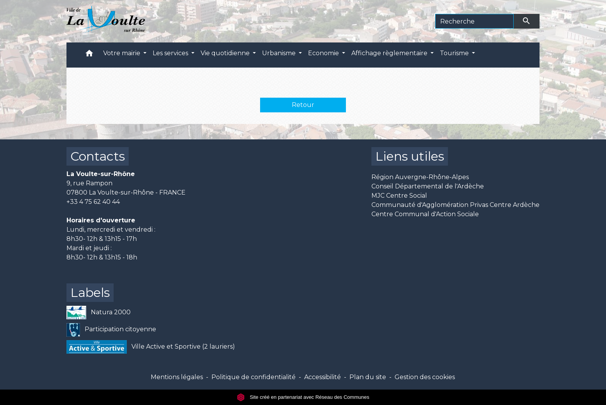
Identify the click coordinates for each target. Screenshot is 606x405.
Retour (303, 104)
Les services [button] (171, 53)
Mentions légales (177, 377)
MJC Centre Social (399, 195)
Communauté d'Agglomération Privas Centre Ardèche (455, 204)
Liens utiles (409, 156)
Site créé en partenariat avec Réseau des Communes (303, 397)
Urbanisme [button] (279, 53)
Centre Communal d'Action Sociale (425, 214)
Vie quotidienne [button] (226, 53)
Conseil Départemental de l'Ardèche (427, 186)
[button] (89, 55)
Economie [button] (324, 53)
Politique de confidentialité (253, 377)
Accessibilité (322, 377)
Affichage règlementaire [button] (390, 53)
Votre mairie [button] (122, 53)
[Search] (474, 21)
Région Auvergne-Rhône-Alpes (420, 177)
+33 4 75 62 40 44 (93, 201)
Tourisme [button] (455, 53)
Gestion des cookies (425, 377)
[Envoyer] (527, 21)
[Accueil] (105, 21)
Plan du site (367, 377)
